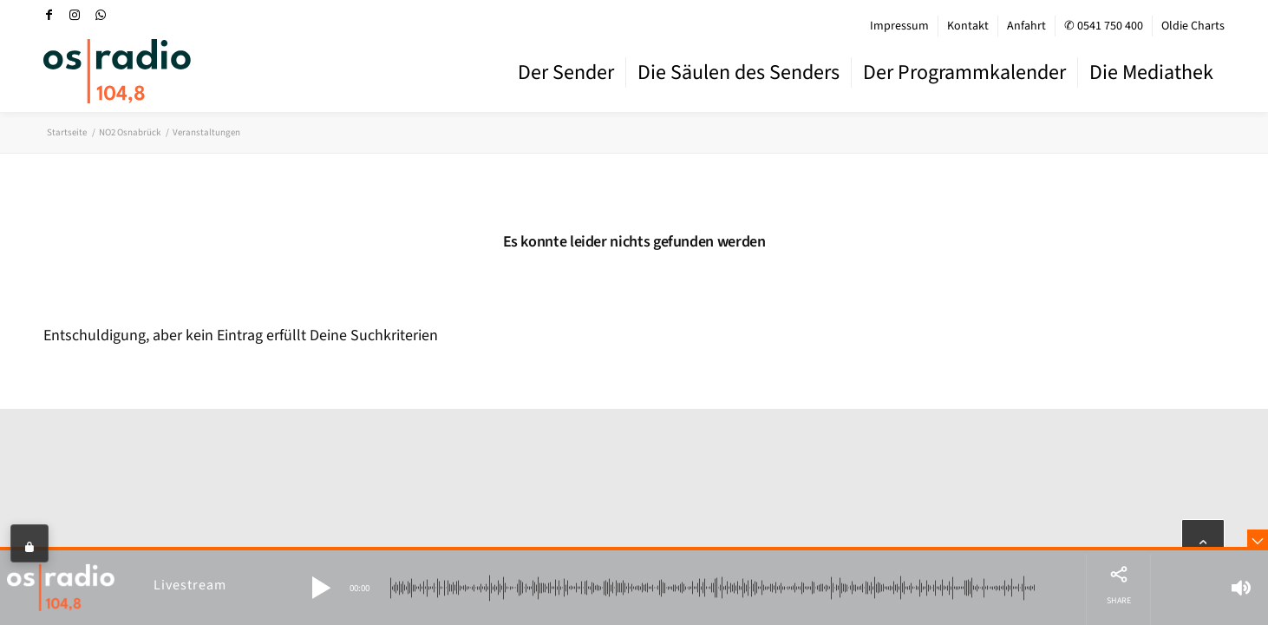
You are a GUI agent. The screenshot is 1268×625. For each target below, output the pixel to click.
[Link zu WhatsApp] (101, 15)
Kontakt (968, 26)
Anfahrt (1026, 26)
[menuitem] (899, 26)
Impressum (899, 26)
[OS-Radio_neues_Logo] (117, 71)
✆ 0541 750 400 (1103, 26)
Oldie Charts (1193, 26)
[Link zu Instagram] (75, 15)
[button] (321, 587)
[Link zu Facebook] (49, 15)
